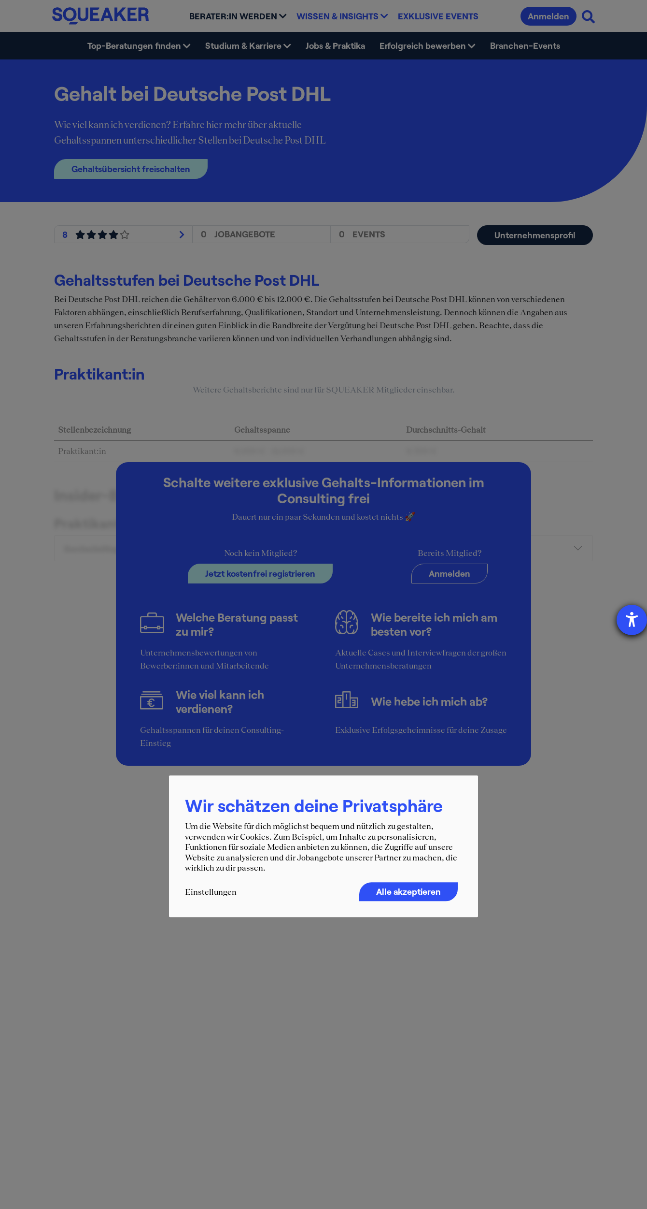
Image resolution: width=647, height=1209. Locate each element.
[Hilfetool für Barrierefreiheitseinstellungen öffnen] (632, 620)
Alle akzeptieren (408, 891)
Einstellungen (211, 892)
